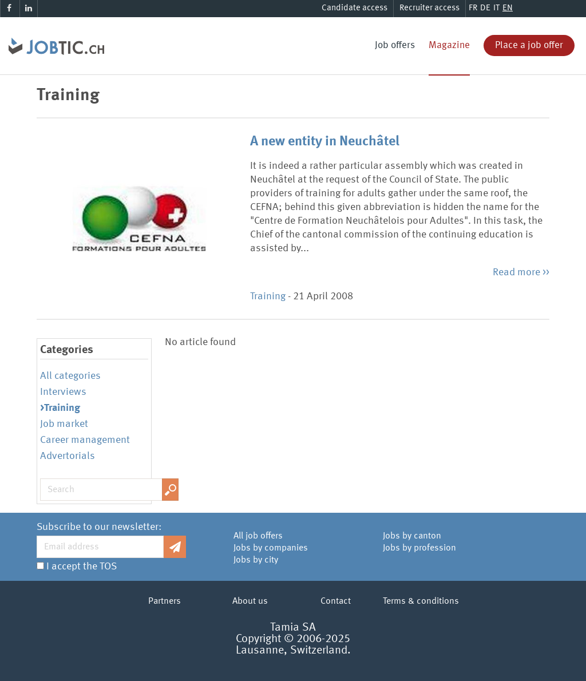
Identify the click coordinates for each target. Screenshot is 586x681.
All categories (70, 376)
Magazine (449, 45)
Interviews (63, 392)
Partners (164, 601)
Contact (335, 601)
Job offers (395, 45)
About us (250, 601)
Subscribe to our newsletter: (99, 527)
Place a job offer (529, 45)
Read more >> (521, 272)
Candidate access (354, 8)
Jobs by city (255, 560)
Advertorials (67, 456)
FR (473, 8)
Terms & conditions (421, 601)
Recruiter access (429, 8)
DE (485, 8)
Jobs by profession (419, 548)
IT (496, 8)
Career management (85, 440)
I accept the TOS (81, 566)
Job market (64, 424)
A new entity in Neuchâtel (324, 142)
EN (507, 8)
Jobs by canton (412, 536)
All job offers (258, 536)
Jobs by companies (270, 548)
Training (268, 296)
